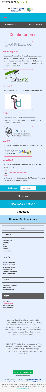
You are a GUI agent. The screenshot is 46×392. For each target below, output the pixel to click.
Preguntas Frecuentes (10, 285)
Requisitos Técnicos (9, 289)
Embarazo (6, 242)
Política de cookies (23, 388)
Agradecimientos (8, 305)
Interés (7, 257)
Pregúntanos (7, 287)
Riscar (6, 296)
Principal (7, 235)
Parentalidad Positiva (9, 265)
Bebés (5, 247)
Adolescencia (7, 251)
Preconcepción (7, 240)
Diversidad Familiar (9, 267)
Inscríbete (6, 301)
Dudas (6, 280)
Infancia (5, 249)
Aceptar (40, 386)
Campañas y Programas (10, 271)
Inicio (23, 228)
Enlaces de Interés (9, 273)
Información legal (34, 380)
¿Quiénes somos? (8, 308)
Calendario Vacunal (9, 262)
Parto (5, 244)
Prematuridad (7, 269)
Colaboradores (8, 303)
